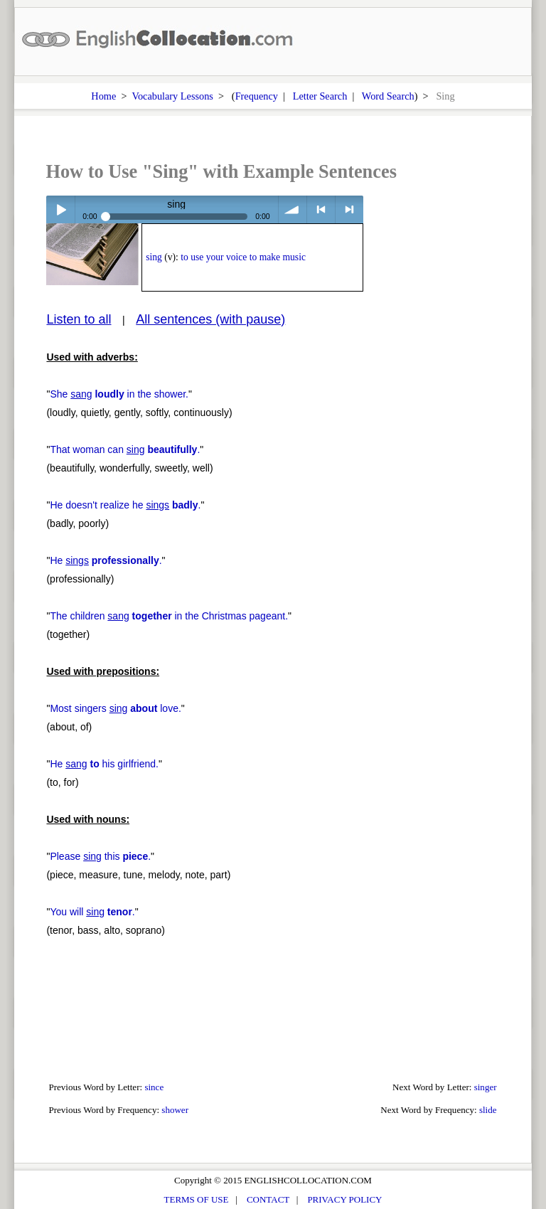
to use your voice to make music (243, 257)
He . (105, 560)
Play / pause (60, 209)
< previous (321, 209)
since (154, 1087)
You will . (92, 911)
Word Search (388, 96)
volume (292, 209)
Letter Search (320, 96)
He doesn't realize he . (125, 505)
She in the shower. (119, 394)
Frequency (256, 96)
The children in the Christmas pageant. (169, 616)
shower (174, 1109)
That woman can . (125, 449)
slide (488, 1109)
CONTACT (268, 1199)
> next (349, 209)
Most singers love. (115, 708)
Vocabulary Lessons (172, 96)
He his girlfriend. (104, 763)
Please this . (100, 856)
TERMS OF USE (196, 1199)
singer (485, 1087)
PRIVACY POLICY (344, 1199)
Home (103, 96)
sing (154, 257)
